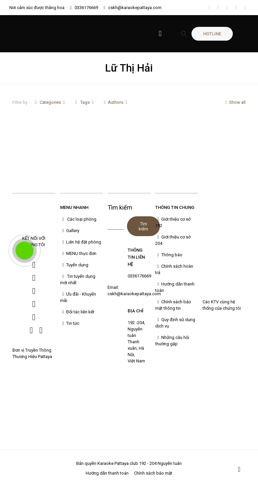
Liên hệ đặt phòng (80, 242)
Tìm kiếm (120, 207)
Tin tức (69, 323)
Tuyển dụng (74, 264)
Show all (234, 102)
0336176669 (86, 7)
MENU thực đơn (78, 253)
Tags (84, 102)
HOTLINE (212, 33)
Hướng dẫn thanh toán (107, 473)
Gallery (69, 230)
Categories (50, 102)
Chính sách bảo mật (153, 473)
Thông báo (168, 254)
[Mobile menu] (160, 33)
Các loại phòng (78, 219)
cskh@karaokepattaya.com (135, 7)
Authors (115, 102)
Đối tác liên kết (77, 311)
